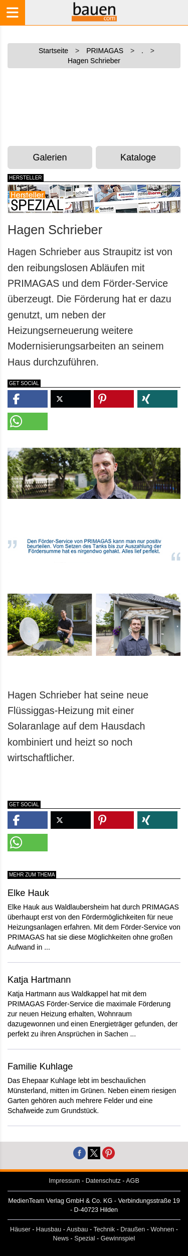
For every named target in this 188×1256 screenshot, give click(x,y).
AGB (132, 1180)
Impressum (64, 1180)
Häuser (20, 1229)
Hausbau (48, 1229)
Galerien (50, 157)
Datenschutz (103, 1180)
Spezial (84, 1238)
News (61, 1238)
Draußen (132, 1229)
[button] (28, 399)
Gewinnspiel (118, 1238)
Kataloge (138, 157)
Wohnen (162, 1229)
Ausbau (77, 1229)
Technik (104, 1229)
